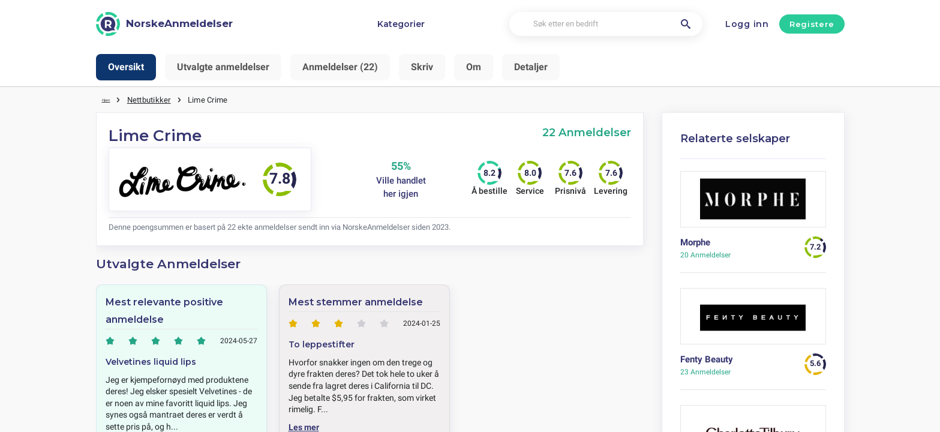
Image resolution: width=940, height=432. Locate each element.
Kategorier (401, 24)
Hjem (111, 99)
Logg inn (747, 24)
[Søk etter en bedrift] (605, 24)
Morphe (695, 241)
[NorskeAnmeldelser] (164, 24)
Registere (811, 24)
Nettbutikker (157, 99)
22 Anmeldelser (586, 132)
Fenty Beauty (706, 358)
